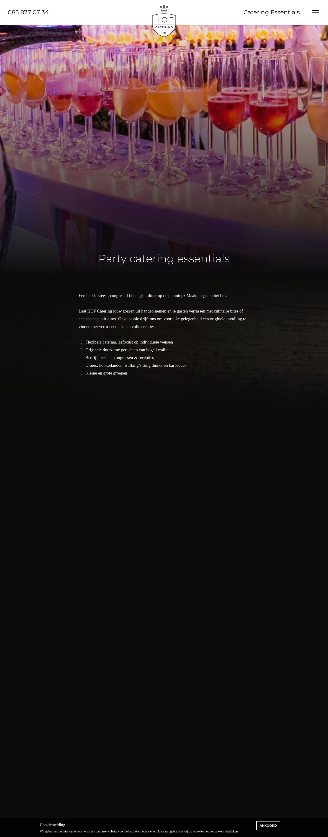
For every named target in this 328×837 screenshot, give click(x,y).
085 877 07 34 (28, 12)
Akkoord (268, 826)
